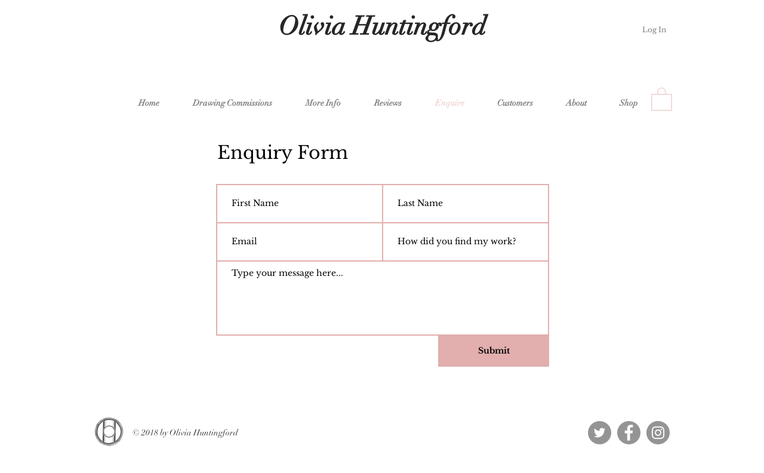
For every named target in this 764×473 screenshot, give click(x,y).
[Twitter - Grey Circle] (599, 432)
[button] (226, 103)
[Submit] (493, 351)
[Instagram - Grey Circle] (658, 432)
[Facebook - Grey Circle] (628, 432)
